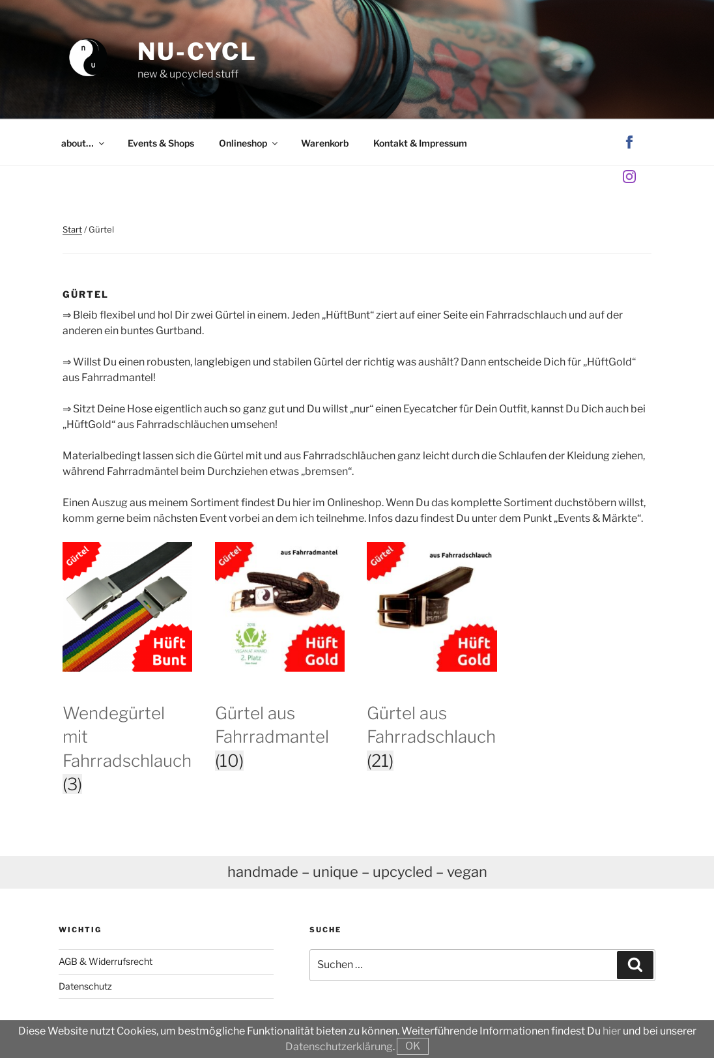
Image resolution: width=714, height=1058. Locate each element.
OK (412, 1046)
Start (72, 229)
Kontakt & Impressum (420, 143)
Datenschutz (85, 986)
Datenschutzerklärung (339, 1046)
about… (83, 143)
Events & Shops (161, 143)
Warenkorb (325, 143)
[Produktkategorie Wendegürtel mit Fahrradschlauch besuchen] (127, 729)
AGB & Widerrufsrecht (105, 961)
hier (612, 1031)
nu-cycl (197, 51)
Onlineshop (249, 143)
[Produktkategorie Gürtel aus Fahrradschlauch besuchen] (431, 717)
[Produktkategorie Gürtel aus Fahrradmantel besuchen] (280, 717)
